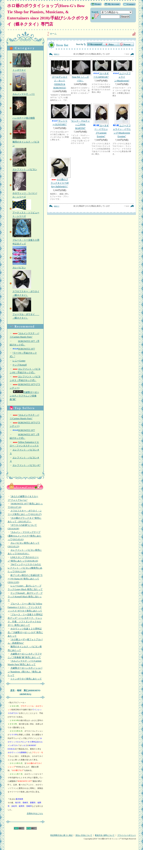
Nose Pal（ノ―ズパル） (80, 70)
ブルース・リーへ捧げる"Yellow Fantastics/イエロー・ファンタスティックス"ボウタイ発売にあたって (25, 607)
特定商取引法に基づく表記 (61, 835)
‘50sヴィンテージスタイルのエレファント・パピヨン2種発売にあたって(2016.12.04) (25, 568)
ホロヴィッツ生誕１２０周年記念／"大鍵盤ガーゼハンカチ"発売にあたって (25, 632)
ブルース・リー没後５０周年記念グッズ (25, 240)
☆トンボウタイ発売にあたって (26, 678)
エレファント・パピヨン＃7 (26, 465)
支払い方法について (83, 835)
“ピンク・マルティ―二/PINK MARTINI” (80, 116)
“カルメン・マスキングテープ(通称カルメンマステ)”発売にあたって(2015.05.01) (24, 536)
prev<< (56, 54)
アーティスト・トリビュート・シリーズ (25, 212)
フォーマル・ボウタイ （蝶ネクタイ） (25, 314)
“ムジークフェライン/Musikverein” (121, 70)
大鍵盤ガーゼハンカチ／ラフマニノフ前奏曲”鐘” (24, 396)
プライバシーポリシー (126, 835)
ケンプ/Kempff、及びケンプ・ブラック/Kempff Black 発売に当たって (25, 596)
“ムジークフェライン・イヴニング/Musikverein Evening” (121, 120)
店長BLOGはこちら (35, 813)
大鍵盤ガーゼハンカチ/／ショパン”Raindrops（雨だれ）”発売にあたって (25, 671)
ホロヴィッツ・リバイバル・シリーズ (24, 193)
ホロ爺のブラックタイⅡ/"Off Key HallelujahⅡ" (59, 172)
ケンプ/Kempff (19, 365)
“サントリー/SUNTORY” (59, 114)
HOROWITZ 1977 (23, 348)
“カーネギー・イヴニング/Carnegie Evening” (101, 120)
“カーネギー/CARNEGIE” (101, 68)
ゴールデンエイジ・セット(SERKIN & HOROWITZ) (59, 74)
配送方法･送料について (105, 835)
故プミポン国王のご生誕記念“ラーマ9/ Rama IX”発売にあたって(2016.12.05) (25, 579)
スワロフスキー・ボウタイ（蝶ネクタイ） (25, 291)
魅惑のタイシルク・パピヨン (25, 142)
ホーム (53, 33)
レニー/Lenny (19, 360)
